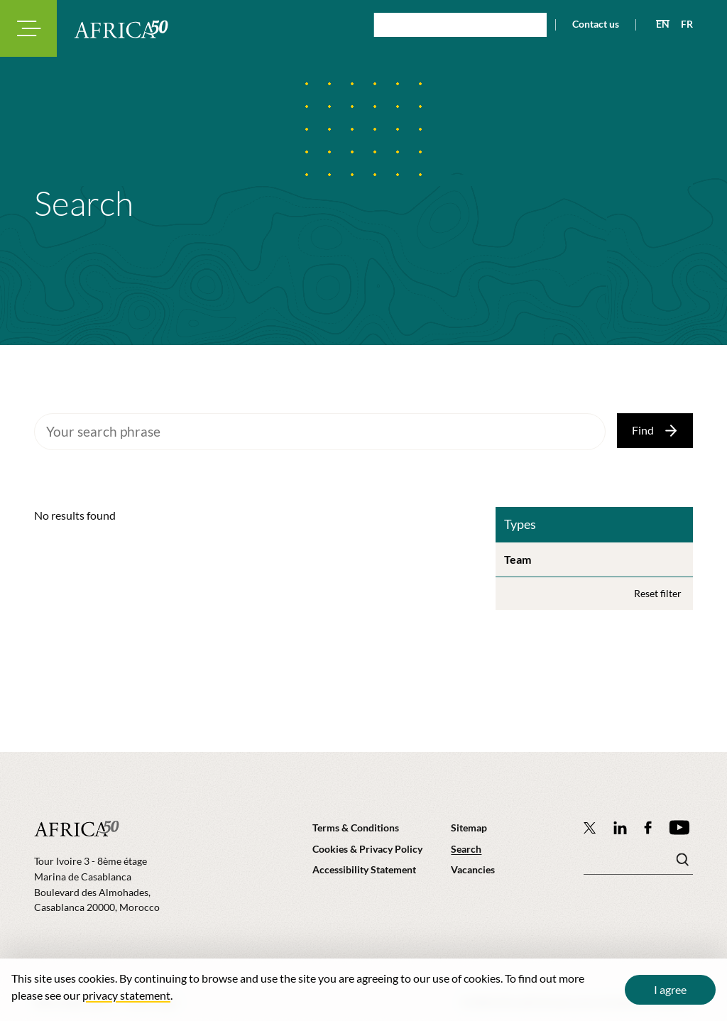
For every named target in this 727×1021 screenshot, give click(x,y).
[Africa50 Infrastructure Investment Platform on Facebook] (648, 827)
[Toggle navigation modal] (28, 28)
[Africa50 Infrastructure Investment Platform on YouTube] (679, 827)
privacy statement (126, 995)
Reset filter (658, 593)
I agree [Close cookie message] (670, 989)
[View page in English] (657, 24)
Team (517, 559)
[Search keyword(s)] (638, 863)
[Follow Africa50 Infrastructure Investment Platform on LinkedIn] (620, 827)
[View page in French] (681, 24)
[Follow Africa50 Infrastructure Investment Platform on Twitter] (590, 827)
